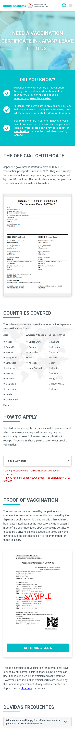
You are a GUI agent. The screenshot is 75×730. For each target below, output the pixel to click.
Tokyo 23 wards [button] (16, 460)
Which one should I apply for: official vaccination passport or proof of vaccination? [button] (33, 722)
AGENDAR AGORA (38, 648)
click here (26, 688)
